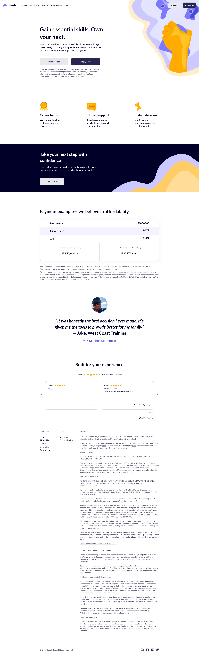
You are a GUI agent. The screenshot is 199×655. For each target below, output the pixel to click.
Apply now (189, 5)
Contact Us (45, 446)
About (45, 5)
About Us (44, 440)
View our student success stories (99, 340)
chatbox (147, 514)
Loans (24, 5)
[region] (100, 395)
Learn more (52, 181)
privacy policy (88, 604)
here (104, 445)
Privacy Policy (66, 440)
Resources (56, 5)
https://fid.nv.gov (118, 470)
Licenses (64, 437)
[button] (42, 395)
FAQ (67, 5)
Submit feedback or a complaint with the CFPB (98, 543)
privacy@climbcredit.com (101, 577)
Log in (174, 5)
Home (43, 437)
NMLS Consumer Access (131, 443)
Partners (34, 5)
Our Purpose (54, 61)
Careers (43, 443)
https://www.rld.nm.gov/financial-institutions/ (118, 501)
